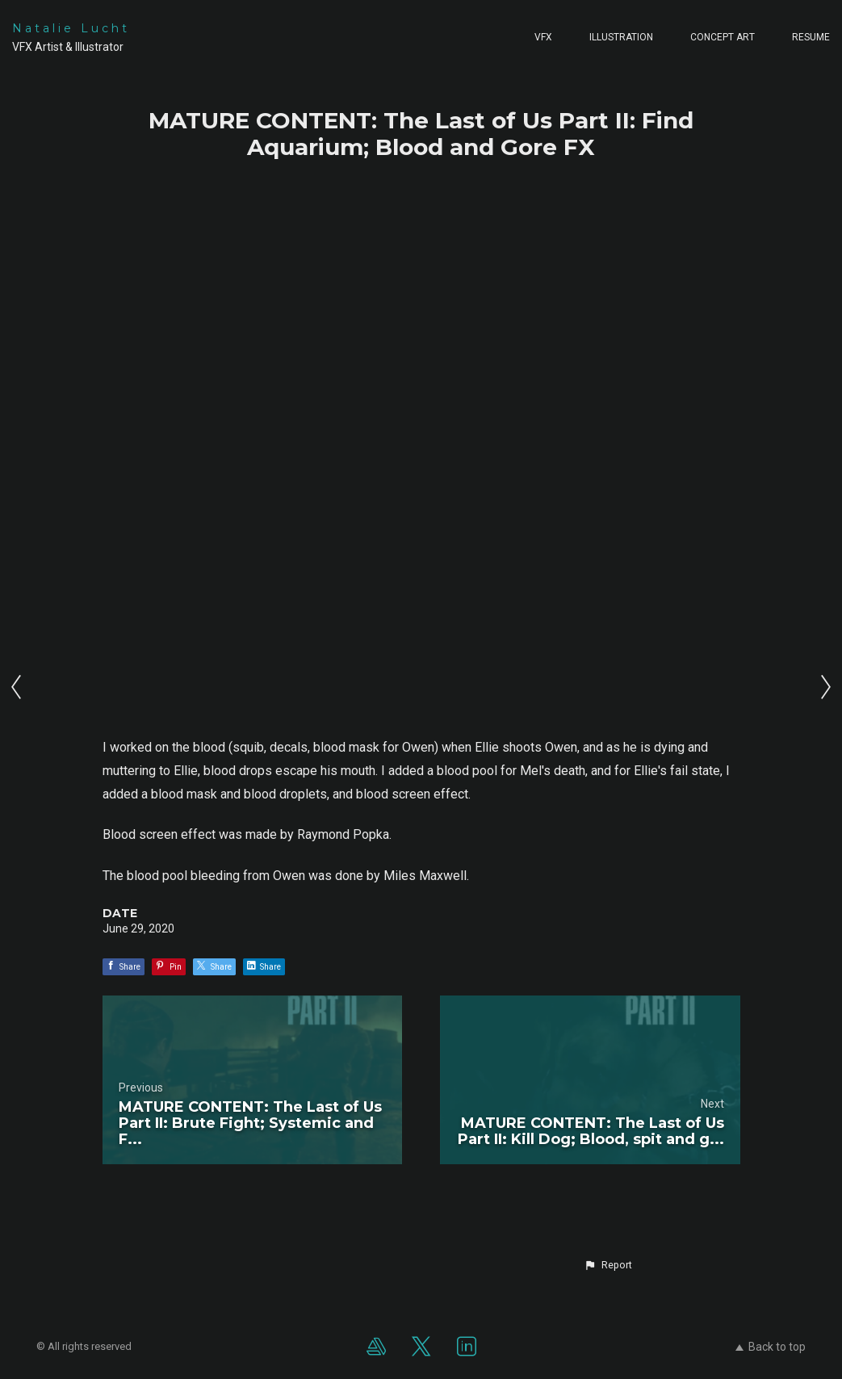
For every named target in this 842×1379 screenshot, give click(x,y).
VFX (543, 37)
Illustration (621, 37)
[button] (608, 1265)
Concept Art (722, 37)
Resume (811, 37)
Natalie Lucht (71, 28)
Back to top (770, 1346)
